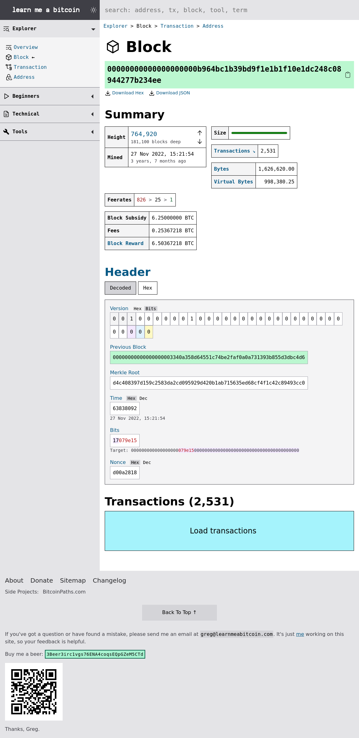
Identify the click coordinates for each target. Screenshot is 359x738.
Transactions (232, 151)
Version (119, 308)
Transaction (177, 26)
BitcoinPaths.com (64, 592)
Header (128, 272)
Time (116, 398)
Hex (147, 288)
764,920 (144, 134)
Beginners (26, 96)
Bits (151, 308)
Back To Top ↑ (179, 612)
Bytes (221, 169)
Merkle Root (125, 373)
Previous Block (128, 347)
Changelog (109, 580)
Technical (26, 114)
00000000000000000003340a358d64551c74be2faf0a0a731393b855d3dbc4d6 (209, 357)
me (300, 634)
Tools (19, 132)
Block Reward (126, 243)
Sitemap (73, 580)
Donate (42, 580)
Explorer (115, 26)
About (14, 580)
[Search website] (229, 10)
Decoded (120, 288)
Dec (143, 398)
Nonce (118, 462)
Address (213, 26)
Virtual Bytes (233, 182)
